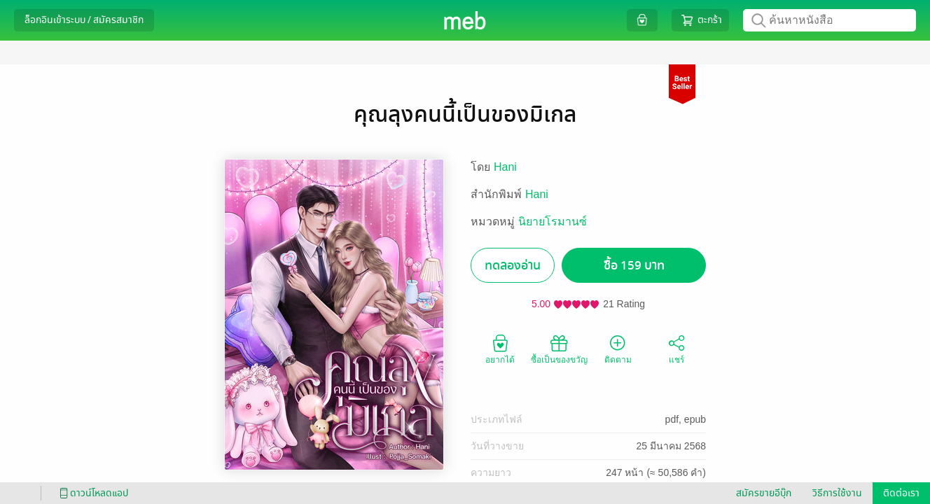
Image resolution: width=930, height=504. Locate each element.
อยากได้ (500, 348)
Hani (505, 167)
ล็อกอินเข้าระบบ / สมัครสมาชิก (84, 20)
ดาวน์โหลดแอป (91, 493)
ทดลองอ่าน (513, 265)
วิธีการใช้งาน (837, 493)
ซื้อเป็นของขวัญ (559, 348)
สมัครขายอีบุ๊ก (763, 493)
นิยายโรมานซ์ (552, 221)
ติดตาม (618, 348)
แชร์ (676, 348)
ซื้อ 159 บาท (634, 265)
